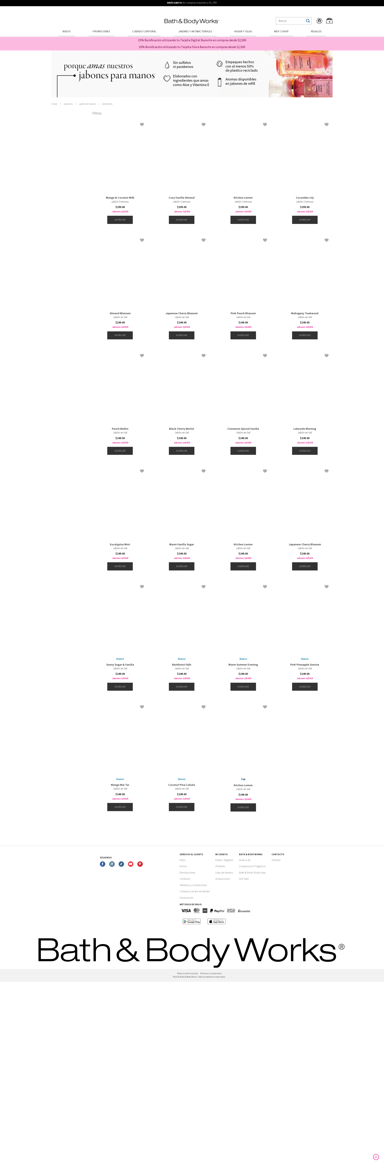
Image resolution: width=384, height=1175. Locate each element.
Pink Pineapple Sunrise (304, 665)
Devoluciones (187, 873)
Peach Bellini (120, 429)
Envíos (183, 866)
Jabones (68, 104)
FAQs (182, 860)
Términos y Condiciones (193, 885)
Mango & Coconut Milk (120, 198)
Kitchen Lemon (243, 198)
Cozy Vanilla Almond (182, 198)
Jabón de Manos (87, 104)
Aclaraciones (222, 879)
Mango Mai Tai (120, 785)
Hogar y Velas (243, 31)
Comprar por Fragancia (252, 866)
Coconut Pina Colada (181, 785)
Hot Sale (244, 879)
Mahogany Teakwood (304, 313)
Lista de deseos (224, 873)
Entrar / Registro (224, 860)
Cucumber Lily (305, 198)
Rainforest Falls (181, 665)
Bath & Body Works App (252, 873)
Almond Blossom (120, 313)
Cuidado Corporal (144, 31)
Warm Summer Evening (243, 665)
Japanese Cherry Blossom (181, 313)
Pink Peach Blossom (243, 313)
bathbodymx (54, 104)
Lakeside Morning (304, 429)
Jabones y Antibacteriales (195, 31)
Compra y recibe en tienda (195, 891)
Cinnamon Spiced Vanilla (243, 429)
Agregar (120, 220)
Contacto (185, 879)
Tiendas (276, 860)
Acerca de (244, 860)
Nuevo (67, 31)
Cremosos (107, 104)
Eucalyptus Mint (120, 545)
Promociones (101, 31)
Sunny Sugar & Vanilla (120, 665)
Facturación (186, 898)
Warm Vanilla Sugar (181, 545)
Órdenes (220, 866)
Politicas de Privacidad (187, 973)
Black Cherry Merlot (181, 429)
